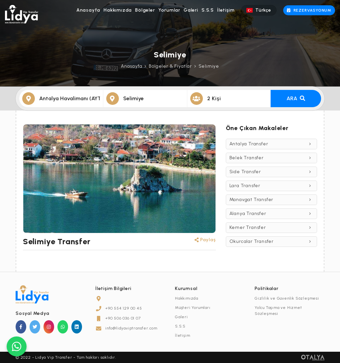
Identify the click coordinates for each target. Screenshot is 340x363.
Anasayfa (88, 10)
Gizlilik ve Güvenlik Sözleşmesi (287, 298)
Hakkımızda (118, 10)
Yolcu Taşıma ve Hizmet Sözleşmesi (278, 310)
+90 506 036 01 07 (123, 318)
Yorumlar (169, 10)
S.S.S (208, 10)
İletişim (225, 10)
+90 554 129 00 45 (123, 308)
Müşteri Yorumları (193, 307)
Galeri (191, 10)
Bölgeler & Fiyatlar (170, 66)
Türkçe (258, 10)
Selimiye (209, 66)
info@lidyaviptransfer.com (131, 328)
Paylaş (205, 240)
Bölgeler (145, 10)
